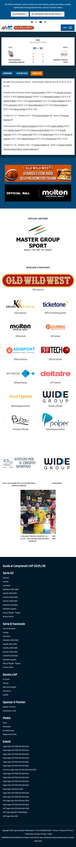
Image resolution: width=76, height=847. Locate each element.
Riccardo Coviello (37, 92)
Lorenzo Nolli (27, 134)
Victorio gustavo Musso (40, 130)
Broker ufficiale (55, 406)
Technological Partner (20, 406)
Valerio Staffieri (57, 126)
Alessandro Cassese (52, 96)
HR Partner (55, 336)
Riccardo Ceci (51, 138)
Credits (49, 834)
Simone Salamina (30, 149)
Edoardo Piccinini (28, 138)
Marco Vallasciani (58, 101)
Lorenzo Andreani (34, 101)
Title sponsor (38, 289)
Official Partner (20, 359)
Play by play (22, 73)
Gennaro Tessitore (64, 92)
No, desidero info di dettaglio (46, 14)
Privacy (55, 830)
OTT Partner (55, 382)
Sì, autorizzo (19, 14)
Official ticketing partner (55, 313)
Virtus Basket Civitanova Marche (16, 61)
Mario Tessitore (60, 105)
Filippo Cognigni (19, 109)
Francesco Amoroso (24, 96)
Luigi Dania (12, 105)
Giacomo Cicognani (29, 126)
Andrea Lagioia (14, 130)
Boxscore (7, 73)
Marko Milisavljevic (35, 105)
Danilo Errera (48, 134)
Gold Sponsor (20, 313)
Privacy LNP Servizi (66, 830)
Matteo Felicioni (10, 101)
